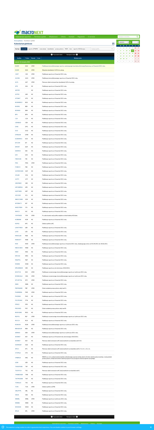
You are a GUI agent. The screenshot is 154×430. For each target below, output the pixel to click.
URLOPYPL (18, 391)
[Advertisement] (77, 16)
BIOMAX (17, 110)
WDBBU (17, 403)
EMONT (17, 147)
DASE (16, 126)
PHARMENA (18, 292)
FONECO (17, 167)
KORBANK (18, 219)
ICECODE (18, 195)
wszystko (24, 49)
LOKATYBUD (19, 227)
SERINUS (17, 332)
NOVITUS (18, 272)
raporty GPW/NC (33, 49)
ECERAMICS (18, 139)
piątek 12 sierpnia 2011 (22, 62)
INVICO (17, 211)
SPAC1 (17, 349)
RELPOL (17, 316)
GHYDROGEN (19, 171)
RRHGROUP (18, 328)
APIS (16, 86)
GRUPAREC (18, 183)
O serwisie (91, 37)
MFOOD (17, 256)
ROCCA (17, 320)
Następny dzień (72, 54)
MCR (16, 244)
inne (70, 49)
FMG (16, 163)
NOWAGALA (18, 276)
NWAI (16, 284)
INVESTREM (18, 207)
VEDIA (17, 395)
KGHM (17, 66)
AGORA (17, 78)
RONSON (18, 324)
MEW (16, 252)
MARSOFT (18, 240)
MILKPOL (18, 260)
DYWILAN (18, 134)
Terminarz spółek (40, 37)
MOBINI (17, 264)
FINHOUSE (18, 159)
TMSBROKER (19, 374)
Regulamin (81, 37)
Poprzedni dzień (57, 54)
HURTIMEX (18, 191)
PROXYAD (18, 308)
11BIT (17, 74)
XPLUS (17, 411)
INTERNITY (18, 203)
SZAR (16, 362)
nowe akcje (43, 49)
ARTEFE (17, 90)
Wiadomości (53, 37)
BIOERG (17, 106)
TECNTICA (18, 370)
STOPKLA (18, 353)
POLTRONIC (18, 300)
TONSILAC (18, 382)
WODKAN (18, 407)
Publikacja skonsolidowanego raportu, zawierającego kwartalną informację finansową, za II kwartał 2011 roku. (73, 66)
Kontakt (71, 37)
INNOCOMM (19, 199)
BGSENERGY (18, 102)
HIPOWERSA (19, 187)
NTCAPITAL (18, 280)
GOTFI (17, 179)
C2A (16, 118)
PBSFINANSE (18, 288)
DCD (16, 130)
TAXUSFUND (19, 366)
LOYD (16, 231)
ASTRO (17, 94)
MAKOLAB (18, 235)
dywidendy (50, 49)
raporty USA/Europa (79, 49)
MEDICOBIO (19, 248)
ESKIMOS (18, 151)
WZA (66, 49)
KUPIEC (17, 223)
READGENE (18, 312)
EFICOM (17, 143)
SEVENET (18, 336)
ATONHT (17, 98)
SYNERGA (18, 357)
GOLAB (17, 175)
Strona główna (18, 40)
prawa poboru (59, 49)
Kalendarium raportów (23, 37)
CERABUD (18, 122)
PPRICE (17, 304)
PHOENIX (18, 296)
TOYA (16, 387)
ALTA (16, 82)
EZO (16, 155)
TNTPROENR (19, 378)
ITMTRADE (18, 215)
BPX (16, 114)
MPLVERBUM (19, 268)
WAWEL (17, 399)
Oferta (63, 37)
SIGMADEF (18, 345)
